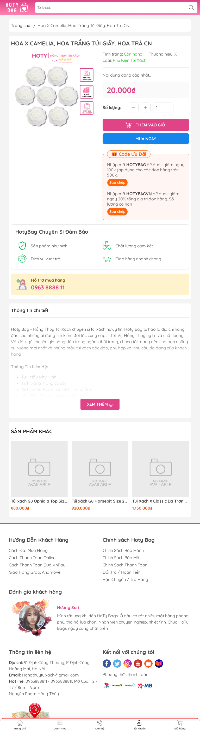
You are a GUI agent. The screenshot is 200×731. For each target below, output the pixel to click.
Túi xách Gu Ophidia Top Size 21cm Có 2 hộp (39, 501)
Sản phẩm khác (32, 431)
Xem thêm (100, 404)
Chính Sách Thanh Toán (125, 564)
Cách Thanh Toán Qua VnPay (37, 564)
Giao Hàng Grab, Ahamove (34, 572)
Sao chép (117, 182)
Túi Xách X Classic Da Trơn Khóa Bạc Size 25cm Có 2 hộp (160, 501)
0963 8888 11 (48, 287)
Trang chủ (20, 25)
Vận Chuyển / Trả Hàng (125, 579)
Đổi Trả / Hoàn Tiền (122, 572)
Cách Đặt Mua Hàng (28, 550)
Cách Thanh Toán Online (32, 557)
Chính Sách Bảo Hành (123, 550)
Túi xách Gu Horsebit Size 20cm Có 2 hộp (100, 501)
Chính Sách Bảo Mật (122, 557)
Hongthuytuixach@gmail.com (50, 675)
